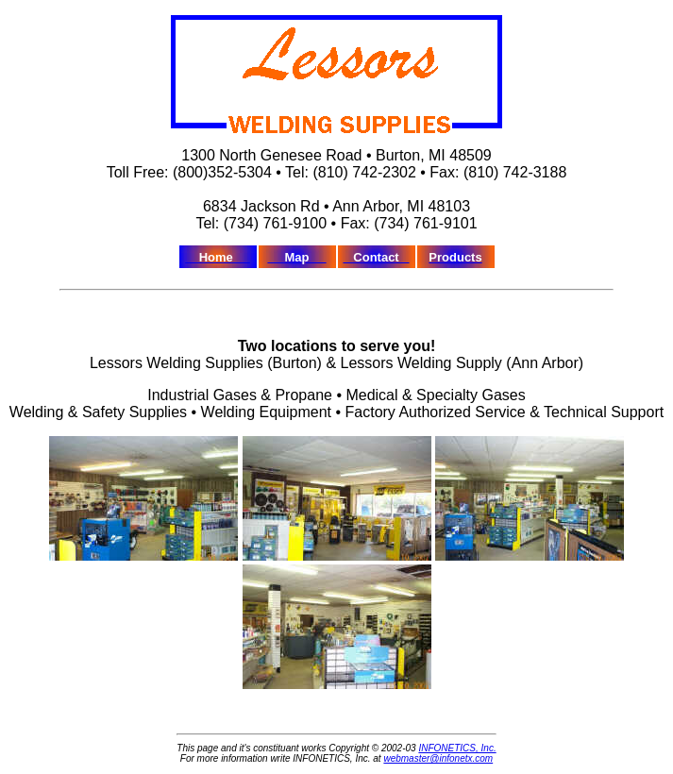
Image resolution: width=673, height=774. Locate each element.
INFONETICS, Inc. (457, 748)
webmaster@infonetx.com (438, 758)
